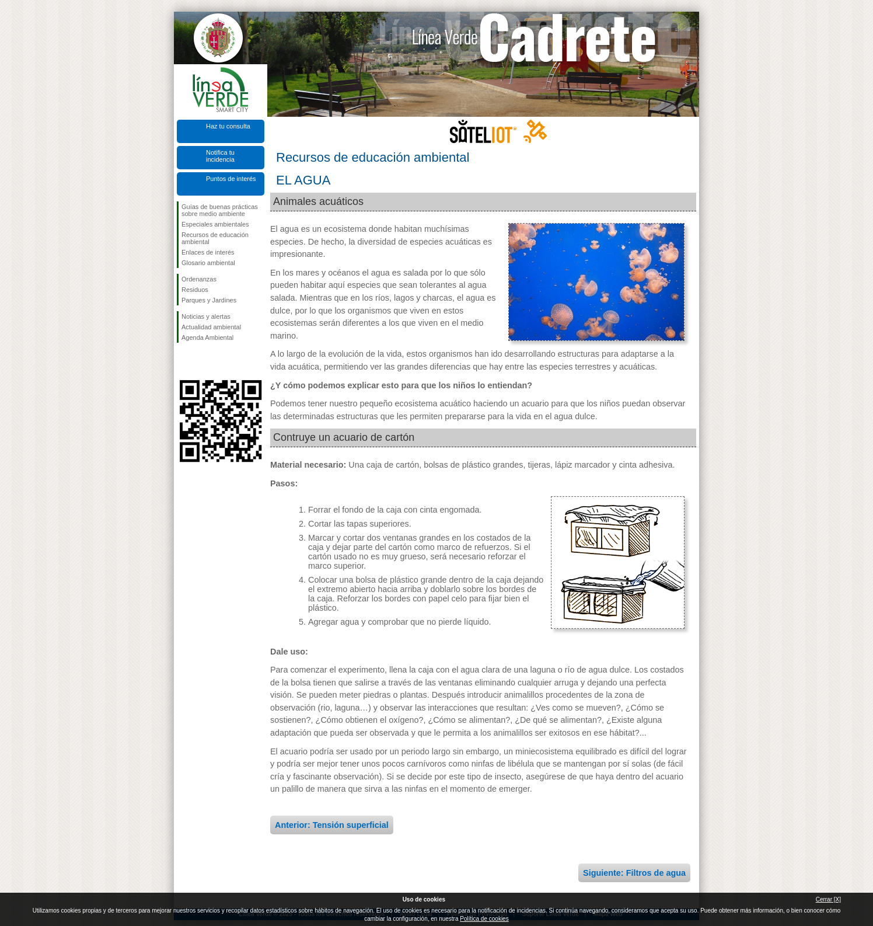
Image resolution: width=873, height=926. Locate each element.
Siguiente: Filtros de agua (634, 873)
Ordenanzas (198, 279)
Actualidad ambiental (211, 326)
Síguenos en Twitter (203, 361)
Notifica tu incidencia (220, 156)
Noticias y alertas (206, 316)
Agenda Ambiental (207, 337)
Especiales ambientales (215, 224)
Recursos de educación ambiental (215, 238)
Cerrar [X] (828, 899)
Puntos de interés (231, 178)
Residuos (194, 289)
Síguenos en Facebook (184, 361)
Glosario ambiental (208, 262)
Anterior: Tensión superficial (332, 825)
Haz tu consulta (228, 126)
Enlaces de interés (208, 252)
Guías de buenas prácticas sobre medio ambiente (219, 210)
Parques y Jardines (208, 300)
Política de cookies (484, 918)
